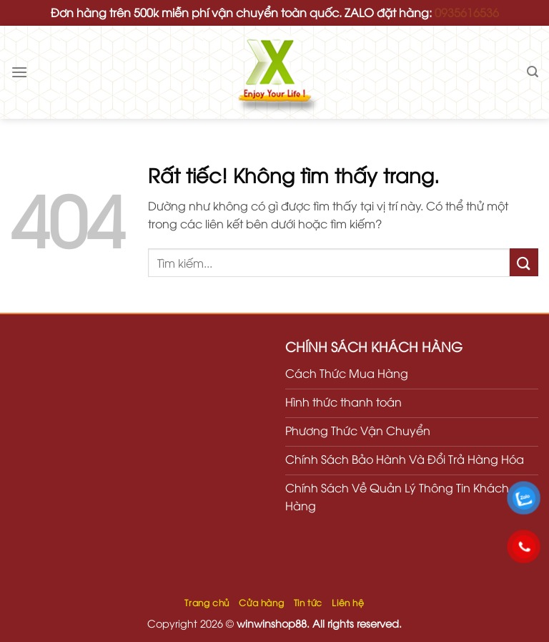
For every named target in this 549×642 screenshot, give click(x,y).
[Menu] (19, 71)
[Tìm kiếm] (532, 72)
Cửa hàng (261, 602)
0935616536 (467, 12)
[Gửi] (524, 262)
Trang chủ (206, 602)
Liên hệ (348, 602)
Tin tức (308, 602)
